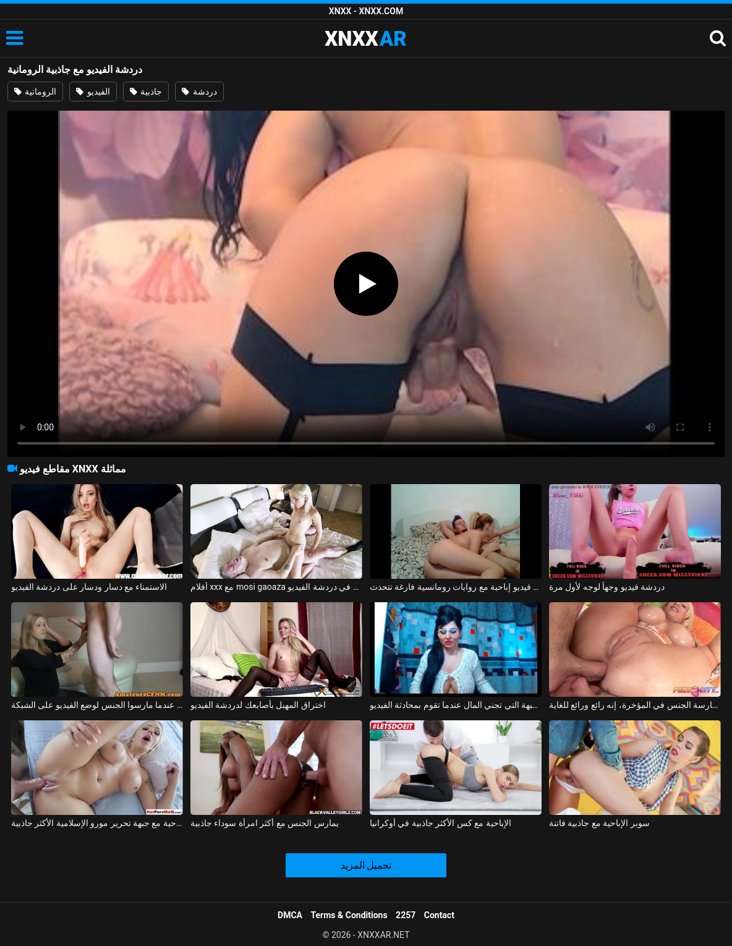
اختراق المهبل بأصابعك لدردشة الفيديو (258, 705)
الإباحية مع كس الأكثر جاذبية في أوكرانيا (440, 823)
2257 (405, 915)
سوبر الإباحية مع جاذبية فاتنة (599, 823)
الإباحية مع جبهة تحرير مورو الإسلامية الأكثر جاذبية (97, 823)
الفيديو (92, 91)
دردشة (199, 91)
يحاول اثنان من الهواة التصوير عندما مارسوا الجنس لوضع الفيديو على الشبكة (97, 705)
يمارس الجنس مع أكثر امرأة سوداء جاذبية (264, 823)
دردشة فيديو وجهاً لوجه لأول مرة (607, 587)
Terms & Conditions (349, 915)
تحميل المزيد (366, 865)
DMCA (290, 915)
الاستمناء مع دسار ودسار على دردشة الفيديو (89, 587)
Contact (439, 915)
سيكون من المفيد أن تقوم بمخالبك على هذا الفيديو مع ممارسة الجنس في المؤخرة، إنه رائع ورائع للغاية (635, 705)
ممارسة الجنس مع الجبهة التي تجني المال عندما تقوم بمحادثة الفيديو (456, 705)
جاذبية (146, 91)
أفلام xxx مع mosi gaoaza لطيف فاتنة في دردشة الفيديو (276, 587)
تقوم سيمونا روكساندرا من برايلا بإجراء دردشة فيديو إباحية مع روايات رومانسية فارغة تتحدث (456, 587)
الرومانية (35, 91)
